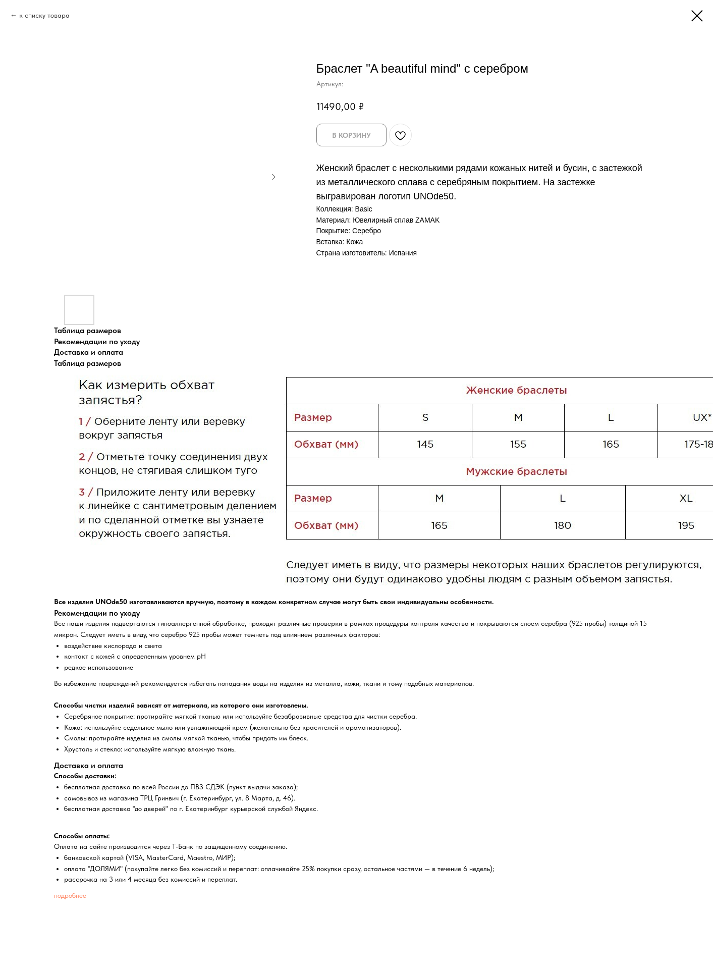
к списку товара (44, 15)
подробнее (70, 895)
